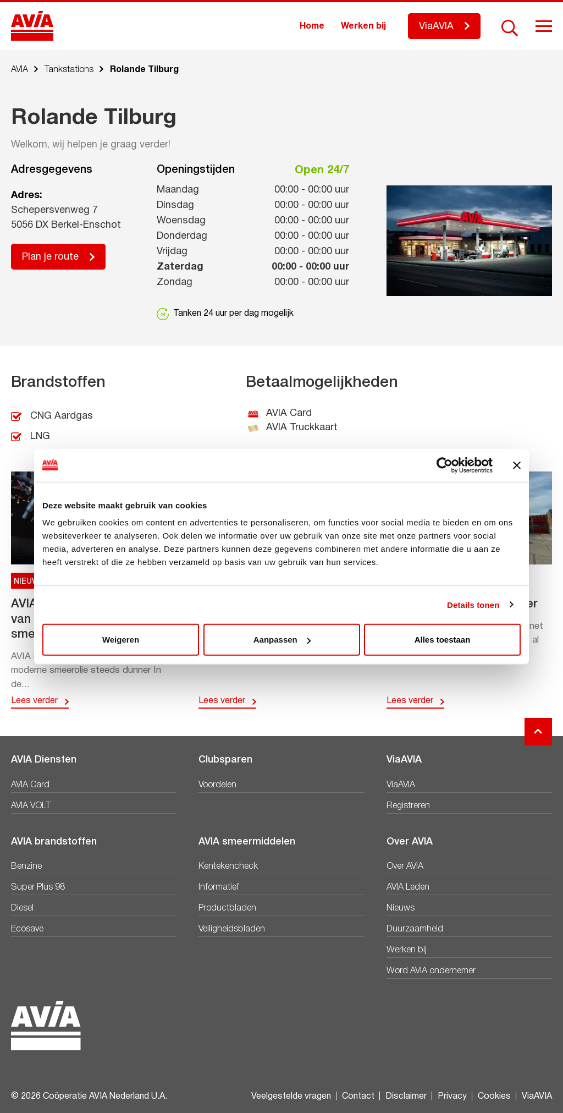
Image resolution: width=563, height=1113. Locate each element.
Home (312, 26)
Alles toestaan (443, 639)
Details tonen (473, 604)
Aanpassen (282, 639)
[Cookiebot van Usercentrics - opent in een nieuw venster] (444, 465)
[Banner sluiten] (517, 465)
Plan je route (50, 257)
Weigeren (120, 639)
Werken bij (363, 26)
